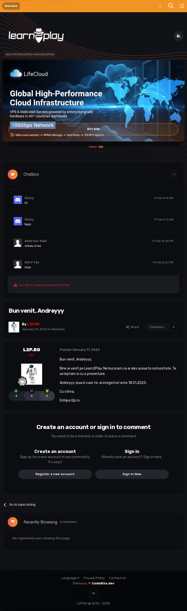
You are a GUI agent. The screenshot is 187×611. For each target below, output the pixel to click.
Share (132, 327)
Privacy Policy (94, 578)
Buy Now (93, 129)
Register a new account (55, 474)
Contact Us (117, 578)
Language (70, 578)
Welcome (58, 329)
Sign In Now (131, 474)
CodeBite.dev (103, 583)
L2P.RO (31, 349)
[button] (93, 147)
